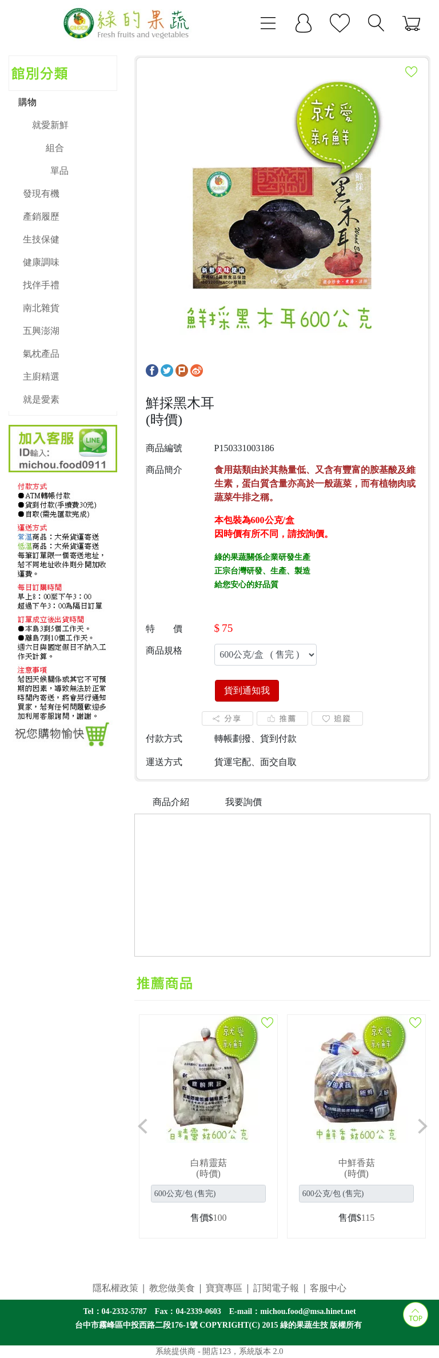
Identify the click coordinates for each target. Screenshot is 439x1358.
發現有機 (41, 193)
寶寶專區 (224, 1288)
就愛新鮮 (50, 125)
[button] (142, 1126)
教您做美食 (172, 1288)
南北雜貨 (41, 308)
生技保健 (41, 239)
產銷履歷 (41, 216)
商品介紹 (171, 802)
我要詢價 (243, 802)
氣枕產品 (41, 354)
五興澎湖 (41, 331)
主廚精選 (41, 376)
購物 (27, 102)
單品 (59, 171)
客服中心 (328, 1288)
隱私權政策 (115, 1288)
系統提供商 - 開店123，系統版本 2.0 (219, 1351)
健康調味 (41, 262)
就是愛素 (41, 399)
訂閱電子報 (276, 1288)
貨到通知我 (247, 690)
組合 (55, 148)
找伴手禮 (41, 285)
